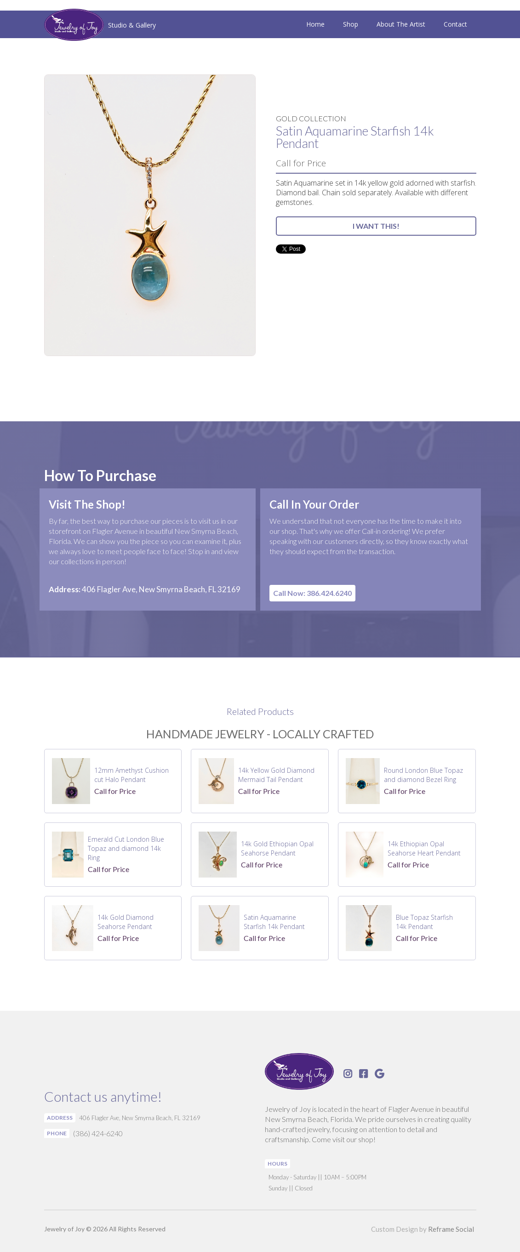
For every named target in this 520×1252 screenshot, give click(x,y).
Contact (455, 24)
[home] (100, 26)
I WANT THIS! (376, 225)
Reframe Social (451, 1229)
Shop (350, 24)
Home (315, 24)
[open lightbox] (150, 215)
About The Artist (401, 24)
